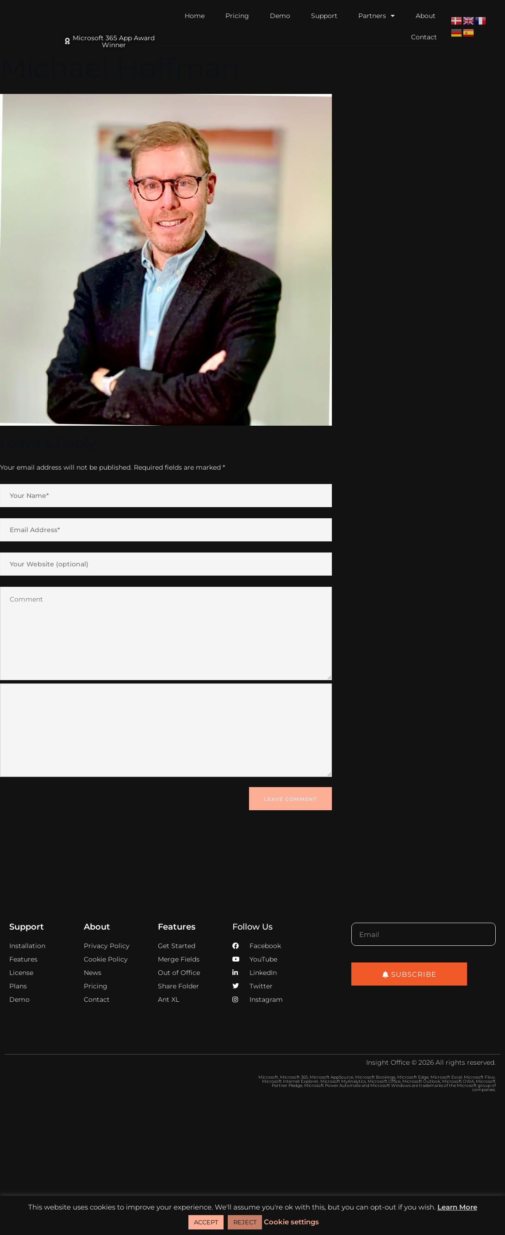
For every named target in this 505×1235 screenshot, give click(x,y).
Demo (280, 16)
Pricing (237, 16)
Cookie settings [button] (291, 1221)
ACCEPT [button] (206, 1222)
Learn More (457, 1207)
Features (176, 927)
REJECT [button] (244, 1222)
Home (195, 16)
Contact (424, 37)
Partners (376, 16)
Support (324, 16)
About (426, 16)
